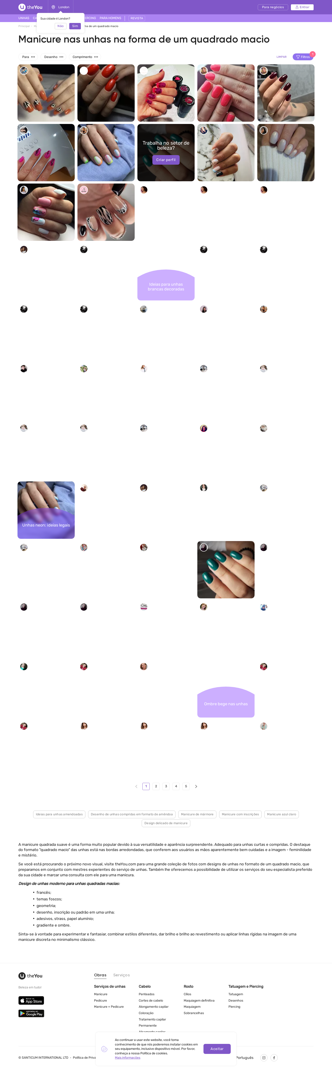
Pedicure (100, 1001)
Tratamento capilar (152, 1019)
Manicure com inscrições (240, 814)
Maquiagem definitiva (199, 1001)
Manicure (100, 994)
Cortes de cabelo (151, 1001)
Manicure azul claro (281, 814)
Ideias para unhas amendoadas (59, 814)
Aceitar (217, 1049)
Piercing (234, 1007)
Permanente (148, 1026)
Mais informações (127, 1058)
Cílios (187, 994)
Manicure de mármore (197, 814)
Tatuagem (235, 994)
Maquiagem (192, 1007)
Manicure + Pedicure (109, 1007)
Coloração (146, 1013)
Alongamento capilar (153, 1007)
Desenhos (235, 1001)
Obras (100, 975)
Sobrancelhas (194, 1013)
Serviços (121, 975)
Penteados (146, 994)
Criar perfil (166, 160)
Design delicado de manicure (166, 823)
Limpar (282, 56)
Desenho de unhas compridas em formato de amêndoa (132, 814)
